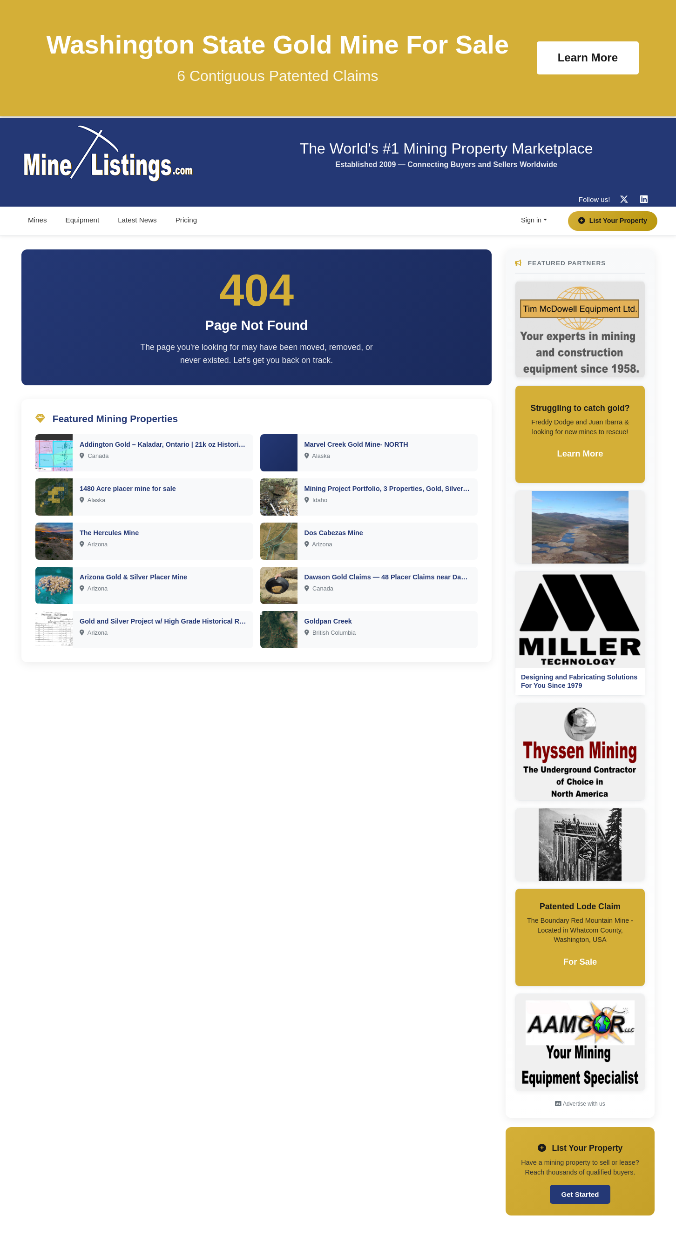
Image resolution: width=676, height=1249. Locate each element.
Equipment (83, 220)
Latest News (137, 220)
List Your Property (612, 220)
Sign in (531, 220)
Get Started (580, 1194)
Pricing (186, 220)
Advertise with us (580, 1104)
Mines (37, 220)
